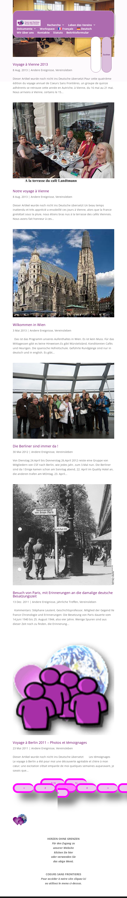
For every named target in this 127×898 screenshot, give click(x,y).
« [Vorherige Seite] (24, 788)
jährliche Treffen (67, 602)
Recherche (54, 25)
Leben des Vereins (80, 25)
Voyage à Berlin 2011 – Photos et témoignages (50, 742)
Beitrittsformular (77, 33)
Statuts (58, 33)
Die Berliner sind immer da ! (35, 446)
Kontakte (43, 33)
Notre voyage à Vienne (31, 191)
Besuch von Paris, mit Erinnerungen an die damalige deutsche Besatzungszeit (63, 594)
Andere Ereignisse (42, 197)
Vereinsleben (63, 197)
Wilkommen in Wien (29, 324)
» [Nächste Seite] (108, 788)
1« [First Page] (76, 783)
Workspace (47, 29)
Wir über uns (25, 33)
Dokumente (24, 29)
